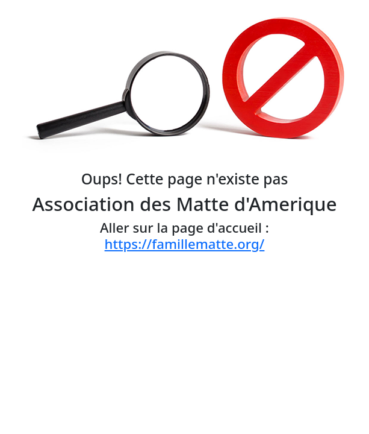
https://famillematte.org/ (185, 243)
